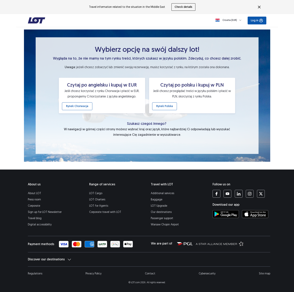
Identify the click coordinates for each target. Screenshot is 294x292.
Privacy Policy (94, 273)
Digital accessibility (40, 224)
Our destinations (161, 212)
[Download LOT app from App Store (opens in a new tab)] (255, 214)
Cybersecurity (207, 273)
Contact (150, 273)
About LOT (34, 193)
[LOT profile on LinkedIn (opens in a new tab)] (239, 194)
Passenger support (162, 218)
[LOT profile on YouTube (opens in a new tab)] (227, 194)
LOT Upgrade (159, 205)
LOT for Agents (98, 205)
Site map (264, 273)
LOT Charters (97, 199)
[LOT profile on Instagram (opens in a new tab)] (250, 194)
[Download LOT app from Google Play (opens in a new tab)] (226, 214)
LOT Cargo (95, 193)
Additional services (162, 193)
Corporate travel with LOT (105, 212)
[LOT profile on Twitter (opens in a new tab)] (261, 194)
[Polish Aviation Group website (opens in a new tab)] (185, 243)
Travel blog (34, 218)
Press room (34, 199)
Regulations (35, 273)
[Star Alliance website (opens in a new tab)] (220, 243)
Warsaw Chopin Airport (165, 224)
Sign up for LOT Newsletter (45, 212)
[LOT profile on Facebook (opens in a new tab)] (216, 194)
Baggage (156, 199)
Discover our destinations (49, 259)
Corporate (34, 205)
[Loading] (229, 20)
